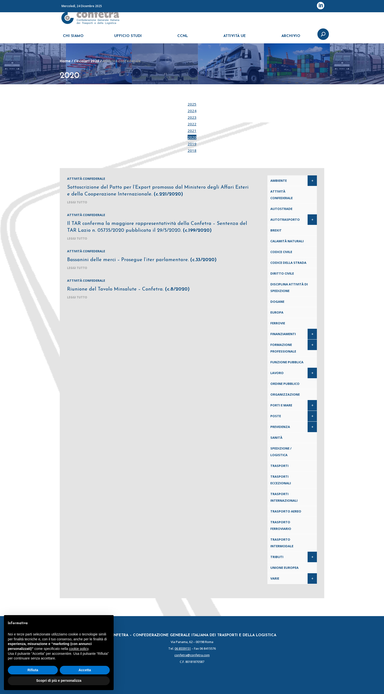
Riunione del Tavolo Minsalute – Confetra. (128, 289)
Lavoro (277, 373)
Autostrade (281, 209)
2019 (192, 143)
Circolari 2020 (86, 60)
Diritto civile (282, 273)
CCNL (182, 38)
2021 (192, 130)
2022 (192, 124)
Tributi (276, 557)
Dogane (277, 301)
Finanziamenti (283, 334)
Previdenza (280, 427)
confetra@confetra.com (192, 655)
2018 (192, 150)
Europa (276, 312)
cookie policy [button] (78, 649)
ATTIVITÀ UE (234, 38)
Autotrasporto (285, 219)
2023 (192, 117)
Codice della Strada (288, 262)
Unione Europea (284, 567)
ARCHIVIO (290, 38)
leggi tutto (77, 202)
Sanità (276, 437)
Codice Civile (281, 252)
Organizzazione (285, 394)
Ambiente (278, 180)
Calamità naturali (287, 241)
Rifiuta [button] (32, 670)
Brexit (276, 230)
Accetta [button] (85, 670)
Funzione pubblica (286, 362)
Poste (275, 416)
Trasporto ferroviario (280, 525)
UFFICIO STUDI (128, 38)
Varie (274, 578)
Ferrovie (277, 323)
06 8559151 (183, 648)
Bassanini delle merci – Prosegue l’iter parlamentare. (141, 259)
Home (65, 60)
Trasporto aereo (285, 511)
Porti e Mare (281, 405)
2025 (192, 104)
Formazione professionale (283, 347)
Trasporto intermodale (281, 542)
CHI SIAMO (73, 38)
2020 (192, 137)
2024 (192, 110)
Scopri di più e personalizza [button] (58, 680)
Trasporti (279, 465)
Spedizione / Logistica (280, 451)
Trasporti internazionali (284, 497)
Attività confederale (86, 178)
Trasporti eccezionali (280, 479)
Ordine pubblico (285, 383)
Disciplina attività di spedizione (289, 287)
